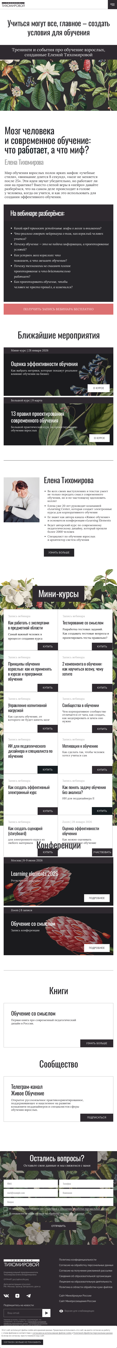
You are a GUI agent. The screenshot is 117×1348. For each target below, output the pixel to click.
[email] (31, 1193)
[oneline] (86, 1193)
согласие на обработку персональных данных (60, 1213)
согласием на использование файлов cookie (52, 1333)
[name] (31, 1184)
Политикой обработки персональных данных (93, 1333)
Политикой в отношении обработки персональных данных (77, 1208)
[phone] (86, 1184)
